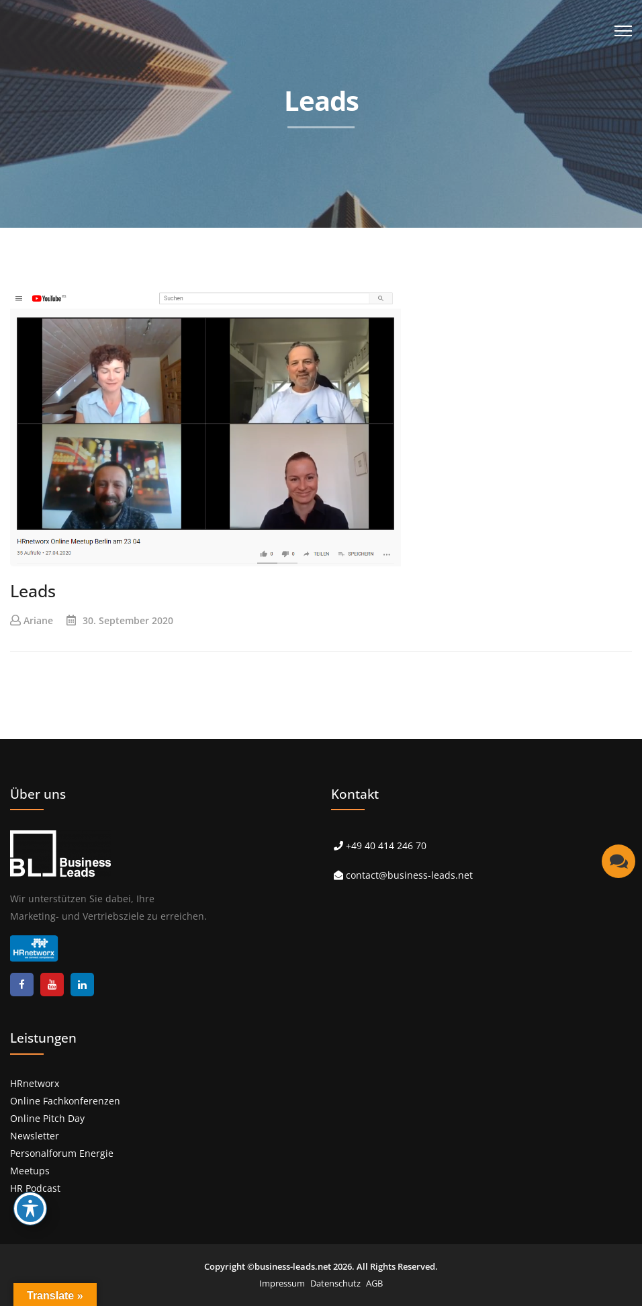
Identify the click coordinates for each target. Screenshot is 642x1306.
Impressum (282, 1283)
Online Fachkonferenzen (65, 1100)
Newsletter (34, 1135)
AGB (374, 1283)
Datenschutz (335, 1283)
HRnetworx (34, 1083)
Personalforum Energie (61, 1153)
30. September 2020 (128, 620)
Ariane (38, 620)
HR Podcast (35, 1188)
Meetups (30, 1170)
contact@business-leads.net (409, 875)
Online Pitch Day (47, 1118)
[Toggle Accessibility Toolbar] (30, 1208)
